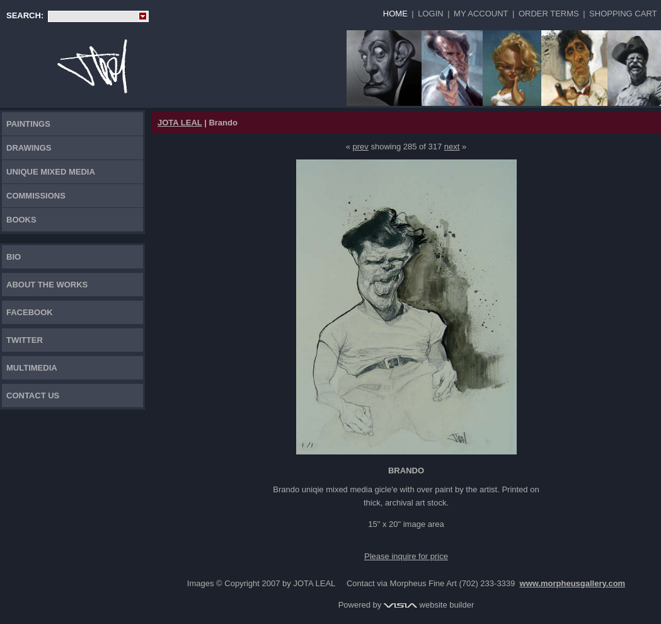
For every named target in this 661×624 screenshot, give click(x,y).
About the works (47, 284)
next (452, 146)
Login (430, 13)
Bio (13, 257)
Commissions (36, 195)
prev (361, 146)
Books (21, 219)
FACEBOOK (29, 312)
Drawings (29, 148)
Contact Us (32, 395)
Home (395, 13)
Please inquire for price (406, 556)
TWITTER (24, 340)
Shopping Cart (623, 13)
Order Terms (549, 13)
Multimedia (31, 368)
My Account (481, 13)
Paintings (28, 124)
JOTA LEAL (180, 122)
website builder (429, 605)
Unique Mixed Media (50, 171)
